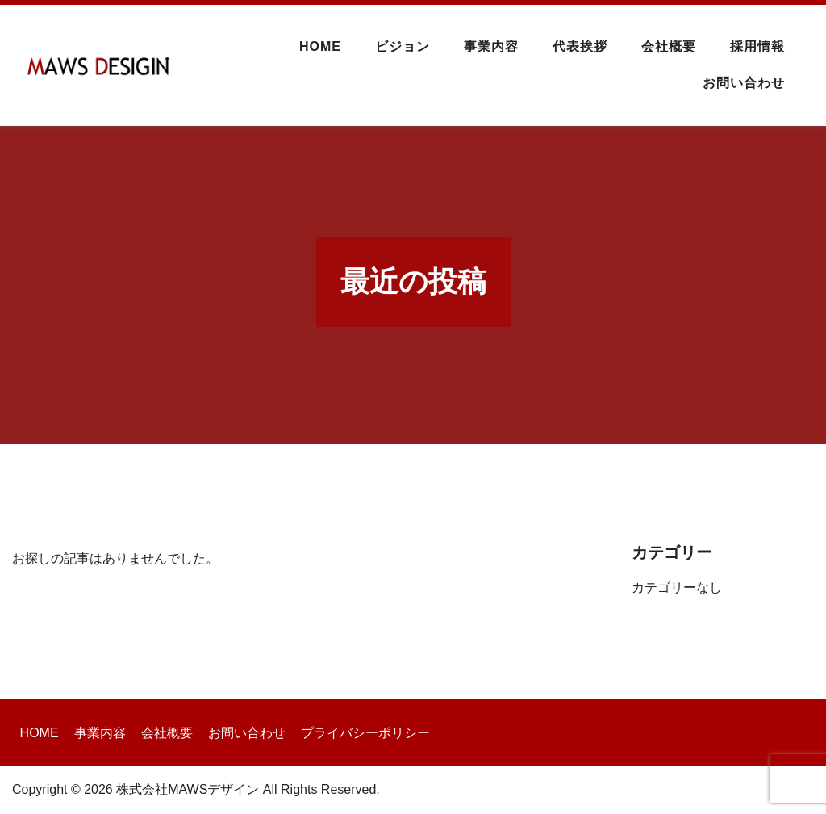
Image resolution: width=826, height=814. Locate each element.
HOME (320, 46)
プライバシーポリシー (365, 733)
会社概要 (668, 46)
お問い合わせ (744, 83)
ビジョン (402, 46)
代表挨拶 (580, 46)
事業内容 (491, 46)
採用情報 (757, 46)
